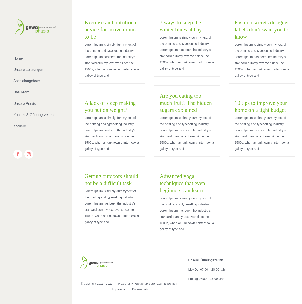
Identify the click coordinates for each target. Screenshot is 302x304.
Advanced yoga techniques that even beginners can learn (182, 183)
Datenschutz (140, 289)
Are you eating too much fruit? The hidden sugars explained (186, 103)
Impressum (119, 289)
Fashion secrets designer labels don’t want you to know (262, 29)
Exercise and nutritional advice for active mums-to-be (111, 29)
